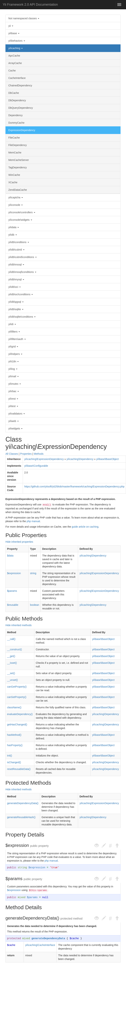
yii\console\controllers (21, 212)
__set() (11, 673)
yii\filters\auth (17, 339)
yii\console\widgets (20, 219)
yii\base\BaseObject (107, 459)
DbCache (13, 92)
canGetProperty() (17, 686)
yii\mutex (14, 383)
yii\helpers (15, 354)
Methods (39, 453)
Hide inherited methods (18, 625)
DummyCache (16, 122)
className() (14, 707)
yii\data (13, 227)
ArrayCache (15, 63)
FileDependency (17, 145)
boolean (34, 604)
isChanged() (14, 762)
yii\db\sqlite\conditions (22, 316)
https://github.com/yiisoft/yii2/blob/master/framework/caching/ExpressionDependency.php (74, 486)
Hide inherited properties (19, 541)
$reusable (12, 604)
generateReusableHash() (21, 817)
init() (9, 755)
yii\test (13, 406)
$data (10, 555)
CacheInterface (17, 78)
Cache (12, 70)
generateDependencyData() (22, 803)
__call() (11, 639)
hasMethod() (14, 734)
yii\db (12, 234)
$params (12, 590)
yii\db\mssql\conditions (22, 272)
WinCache (14, 174)
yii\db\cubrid (16, 249)
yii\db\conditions (18, 242)
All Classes (11, 453)
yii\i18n (13, 361)
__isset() (12, 662)
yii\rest (13, 398)
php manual (33, 521)
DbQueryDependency (20, 107)
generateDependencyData (48, 938)
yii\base (13, 33)
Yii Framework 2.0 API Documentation (30, 4)
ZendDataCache (17, 189)
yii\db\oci (14, 286)
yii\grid (13, 346)
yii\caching (15, 48)
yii (10, 25)
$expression (14, 573)
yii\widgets (15, 428)
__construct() (14, 649)
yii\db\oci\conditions (20, 294)
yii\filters (14, 331)
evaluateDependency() (20, 714)
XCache (12, 182)
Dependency (15, 115)
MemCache (14, 152)
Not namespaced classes (23, 18)
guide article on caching (85, 526)
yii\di (12, 324)
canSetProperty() (16, 697)
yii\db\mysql (16, 279)
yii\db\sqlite (15, 309)
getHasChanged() (17, 724)
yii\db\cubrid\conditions (22, 257)
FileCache (14, 137)
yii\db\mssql (16, 264)
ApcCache (14, 55)
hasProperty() (15, 745)
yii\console (15, 204)
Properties (26, 453)
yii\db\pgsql (16, 301)
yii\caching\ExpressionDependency (44, 459)
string (33, 573)
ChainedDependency (20, 85)
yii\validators (16, 413)
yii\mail (13, 376)
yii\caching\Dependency (80, 459)
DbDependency (17, 100)
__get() (11, 656)
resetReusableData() (19, 769)
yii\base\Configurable (36, 465)
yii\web (13, 421)
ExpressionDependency (21, 130)
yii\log (12, 368)
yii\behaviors (16, 40)
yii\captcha (15, 197)
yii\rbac (13, 391)
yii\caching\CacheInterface (40, 945)
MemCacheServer (18, 160)
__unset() (12, 679)
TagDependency (17, 167)
